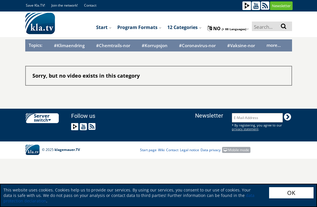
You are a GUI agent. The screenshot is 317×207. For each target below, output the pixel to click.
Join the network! (64, 5)
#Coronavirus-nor (197, 45)
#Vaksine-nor (241, 45)
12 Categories (184, 27)
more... (274, 45)
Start (104, 27)
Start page (148, 149)
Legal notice (189, 149)
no (228, 28)
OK (291, 193)
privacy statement (245, 129)
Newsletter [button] (281, 5)
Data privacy (211, 149)
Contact (90, 5)
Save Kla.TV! (35, 5)
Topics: (35, 45)
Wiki (161, 149)
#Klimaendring (69, 45)
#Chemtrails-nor (113, 45)
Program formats (139, 27)
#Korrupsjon (155, 45)
